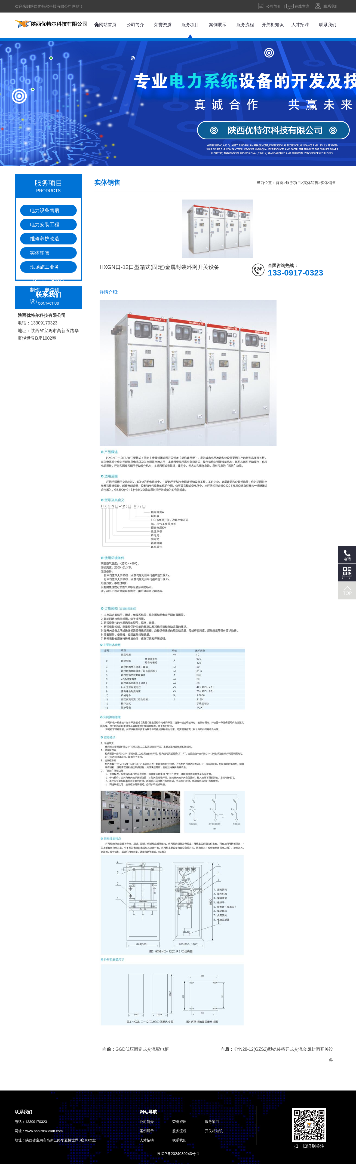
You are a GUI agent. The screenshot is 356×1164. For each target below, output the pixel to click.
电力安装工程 (44, 224)
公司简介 (273, 6)
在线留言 (302, 6)
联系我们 (331, 6)
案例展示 (217, 24)
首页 (279, 182)
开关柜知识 (273, 24)
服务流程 (245, 24)
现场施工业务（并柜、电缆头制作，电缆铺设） (47, 268)
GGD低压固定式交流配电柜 (142, 1049)
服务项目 (190, 24)
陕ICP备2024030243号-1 (178, 1153)
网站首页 (107, 24)
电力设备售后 (44, 210)
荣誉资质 (162, 24)
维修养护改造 (44, 238)
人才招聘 (300, 24)
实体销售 (40, 253)
